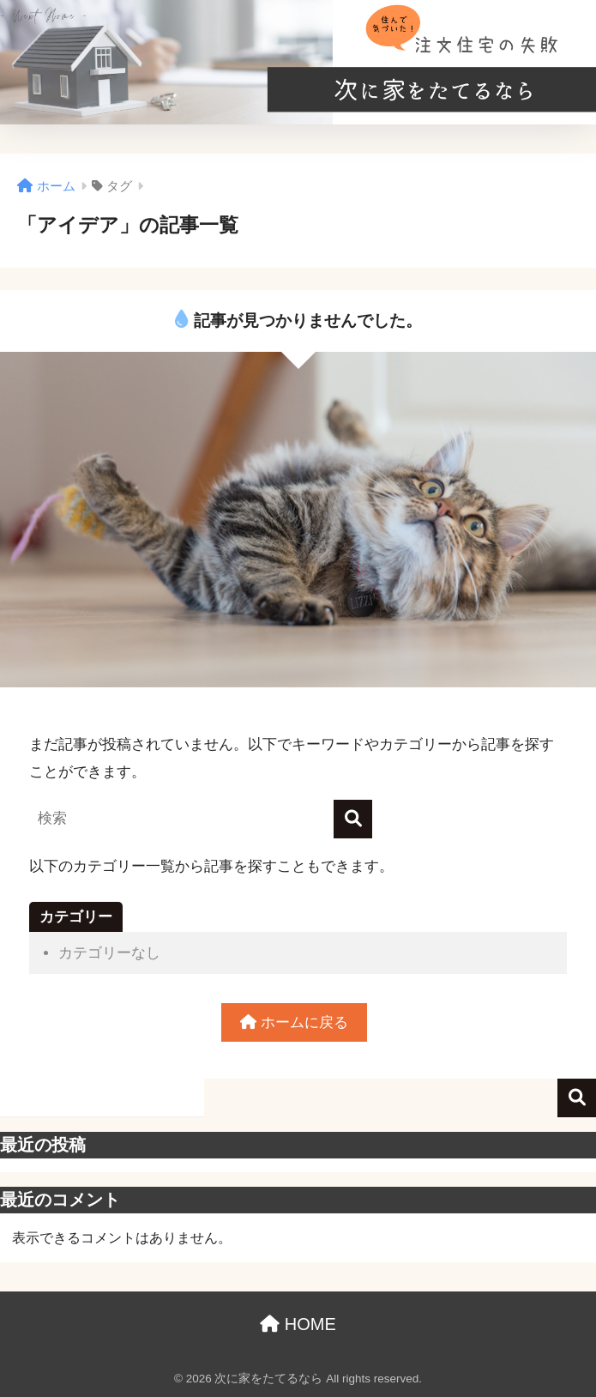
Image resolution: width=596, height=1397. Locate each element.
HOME (298, 1324)
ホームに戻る (294, 1022)
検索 (576, 1098)
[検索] (353, 819)
